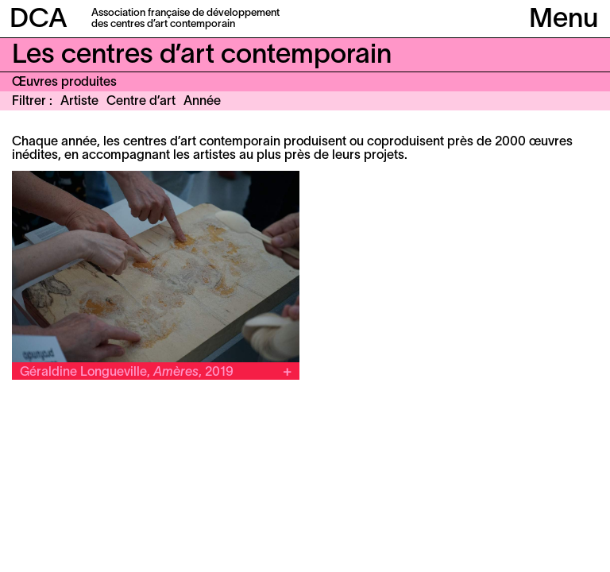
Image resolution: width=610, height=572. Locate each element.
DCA (39, 20)
